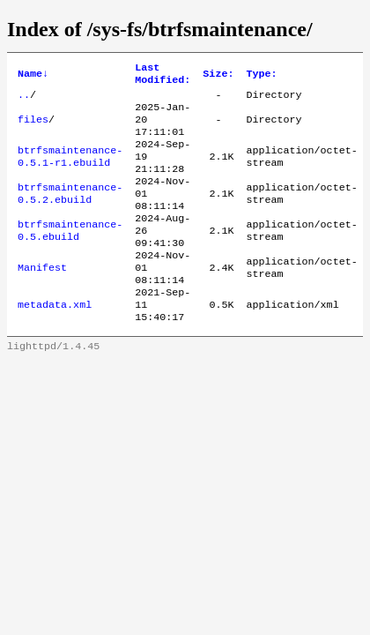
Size (218, 76)
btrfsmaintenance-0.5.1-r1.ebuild (70, 170)
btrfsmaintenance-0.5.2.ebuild (70, 212)
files (33, 128)
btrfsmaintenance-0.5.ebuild (70, 255)
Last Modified (162, 76)
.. (24, 100)
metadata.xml (55, 339)
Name (33, 76)
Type (261, 76)
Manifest (42, 297)
